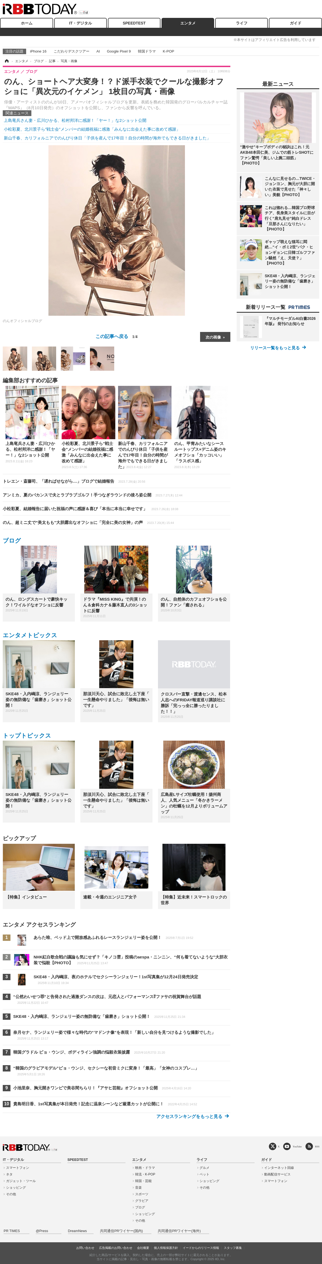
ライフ (241, 23)
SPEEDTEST (134, 23)
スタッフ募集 (233, 1247)
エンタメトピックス (30, 635)
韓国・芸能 (143, 1181)
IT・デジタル (80, 23)
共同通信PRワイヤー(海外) (179, 1231)
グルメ (204, 1168)
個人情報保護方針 (166, 1247)
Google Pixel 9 (119, 51)
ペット (204, 1174)
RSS (317, 1146)
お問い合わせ (85, 1247)
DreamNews (77, 1231)
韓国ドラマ (147, 51)
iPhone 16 (38, 51)
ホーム (26, 23)
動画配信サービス (277, 1174)
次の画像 (213, 337)
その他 (11, 1194)
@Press (42, 1231)
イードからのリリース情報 (201, 1247)
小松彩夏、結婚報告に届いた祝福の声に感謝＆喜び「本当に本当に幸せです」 (90, 508)
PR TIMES (12, 1231)
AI (98, 51)
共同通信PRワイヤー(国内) (121, 1231)
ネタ (9, 1174)
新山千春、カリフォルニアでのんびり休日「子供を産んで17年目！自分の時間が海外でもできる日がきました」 (107, 138)
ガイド (295, 23)
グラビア (141, 1201)
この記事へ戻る (116, 336)
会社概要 (143, 1247)
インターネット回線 (279, 1168)
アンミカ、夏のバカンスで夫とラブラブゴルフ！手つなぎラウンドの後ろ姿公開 (92, 495)
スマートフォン (17, 1168)
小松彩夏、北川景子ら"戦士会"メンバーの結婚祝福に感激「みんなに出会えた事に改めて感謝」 (92, 129)
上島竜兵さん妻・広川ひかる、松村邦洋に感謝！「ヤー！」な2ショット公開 (75, 120)
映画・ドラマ (145, 1168)
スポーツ (141, 1194)
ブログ (12, 540)
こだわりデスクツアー (71, 51)
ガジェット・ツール (21, 1181)
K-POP (168, 51)
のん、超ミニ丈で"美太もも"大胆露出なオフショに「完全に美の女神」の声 (88, 522)
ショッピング (16, 1187)
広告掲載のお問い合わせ (115, 1247)
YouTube (297, 1146)
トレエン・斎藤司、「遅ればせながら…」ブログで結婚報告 (74, 481)
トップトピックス (27, 735)
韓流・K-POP (145, 1174)
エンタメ (188, 23)
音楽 (138, 1187)
